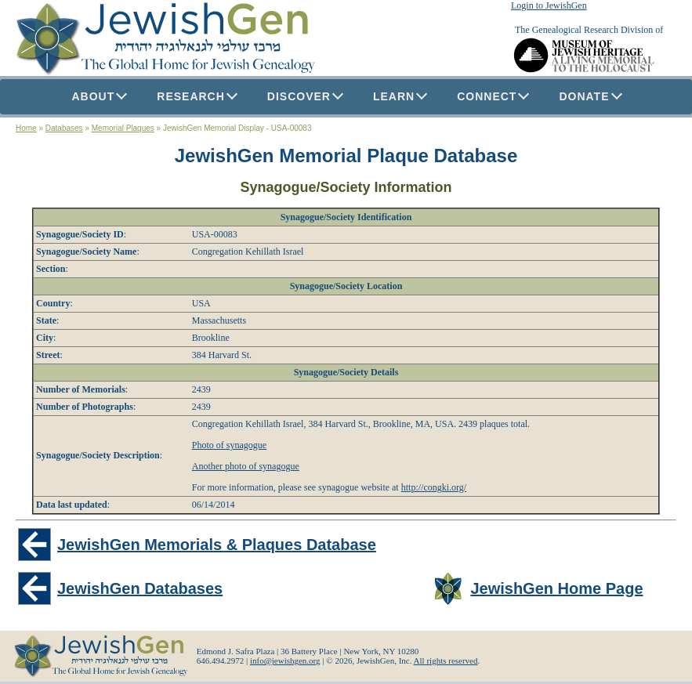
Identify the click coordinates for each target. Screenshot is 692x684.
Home (26, 128)
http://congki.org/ (433, 487)
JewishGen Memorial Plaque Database (346, 155)
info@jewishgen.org (285, 660)
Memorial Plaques (123, 128)
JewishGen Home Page (556, 588)
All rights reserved (446, 660)
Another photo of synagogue (245, 466)
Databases (64, 128)
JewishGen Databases (140, 588)
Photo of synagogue (229, 445)
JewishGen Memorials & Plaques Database (216, 544)
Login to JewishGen (549, 5)
